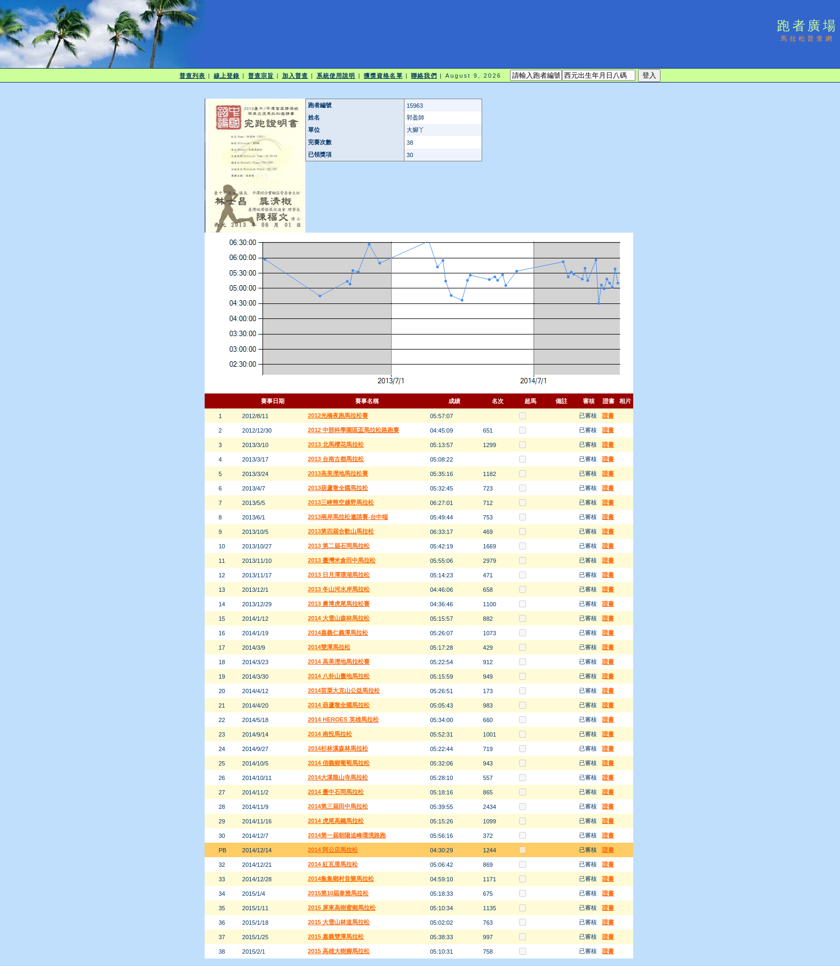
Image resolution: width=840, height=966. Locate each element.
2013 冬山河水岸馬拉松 (339, 589)
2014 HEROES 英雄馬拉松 (343, 719)
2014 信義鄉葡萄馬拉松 (339, 763)
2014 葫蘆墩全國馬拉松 (339, 705)
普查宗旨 (261, 75)
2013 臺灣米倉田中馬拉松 (342, 560)
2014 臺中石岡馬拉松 (336, 792)
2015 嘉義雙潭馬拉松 (336, 936)
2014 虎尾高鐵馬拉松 (336, 821)
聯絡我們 (424, 75)
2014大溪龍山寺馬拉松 (338, 777)
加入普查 (295, 75)
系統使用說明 (336, 75)
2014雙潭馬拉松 (329, 647)
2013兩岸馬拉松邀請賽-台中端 (348, 517)
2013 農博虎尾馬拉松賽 (339, 603)
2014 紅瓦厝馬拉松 (333, 864)
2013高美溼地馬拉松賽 (338, 473)
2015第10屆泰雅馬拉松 (338, 893)
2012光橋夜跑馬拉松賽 (338, 415)
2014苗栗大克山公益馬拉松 (344, 690)
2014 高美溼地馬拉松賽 (339, 661)
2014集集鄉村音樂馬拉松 (341, 878)
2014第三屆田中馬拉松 (338, 806)
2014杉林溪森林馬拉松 (338, 748)
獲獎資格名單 (383, 75)
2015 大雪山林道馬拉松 (339, 922)
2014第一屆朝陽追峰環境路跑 (347, 835)
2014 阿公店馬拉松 (333, 849)
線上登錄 (226, 75)
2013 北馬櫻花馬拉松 (336, 444)
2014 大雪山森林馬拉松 (339, 618)
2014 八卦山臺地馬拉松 (339, 676)
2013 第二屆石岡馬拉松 (339, 546)
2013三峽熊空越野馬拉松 (341, 502)
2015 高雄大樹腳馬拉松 (339, 951)
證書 (608, 415)
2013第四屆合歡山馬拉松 (341, 531)
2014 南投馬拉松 (330, 734)
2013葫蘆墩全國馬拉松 (338, 488)
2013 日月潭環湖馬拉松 (339, 574)
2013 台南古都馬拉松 (336, 459)
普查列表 (192, 75)
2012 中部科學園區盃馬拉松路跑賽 (354, 430)
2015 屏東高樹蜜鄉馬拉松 (342, 907)
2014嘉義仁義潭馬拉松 (338, 632)
